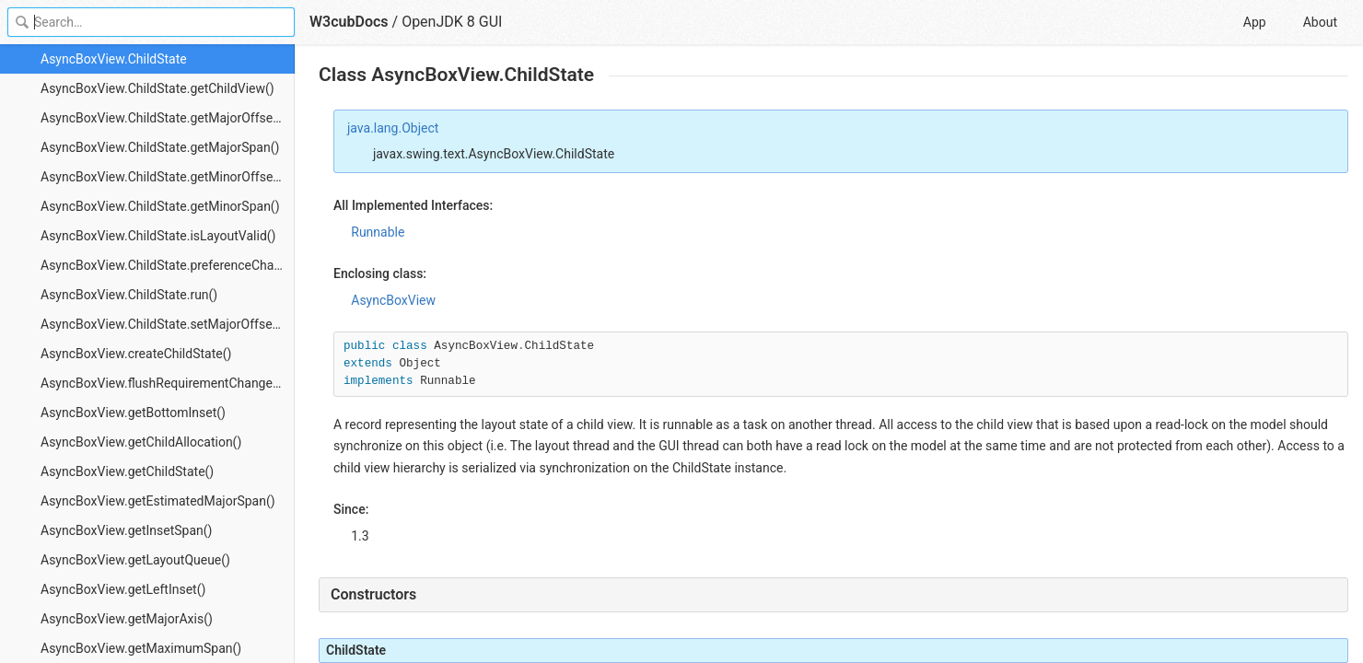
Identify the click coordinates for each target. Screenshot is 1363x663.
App (1254, 22)
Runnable (377, 232)
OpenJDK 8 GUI (452, 21)
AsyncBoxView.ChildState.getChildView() (157, 88)
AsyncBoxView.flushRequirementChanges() (164, 383)
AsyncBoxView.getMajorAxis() (127, 618)
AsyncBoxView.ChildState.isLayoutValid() (158, 235)
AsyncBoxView (393, 300)
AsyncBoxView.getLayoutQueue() (135, 559)
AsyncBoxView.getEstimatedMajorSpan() (158, 501)
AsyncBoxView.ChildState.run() (129, 294)
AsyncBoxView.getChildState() (127, 471)
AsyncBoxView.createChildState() (136, 353)
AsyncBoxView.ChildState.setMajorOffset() (163, 324)
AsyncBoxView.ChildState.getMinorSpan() (160, 206)
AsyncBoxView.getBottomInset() (133, 412)
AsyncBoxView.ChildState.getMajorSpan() (160, 147)
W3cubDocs (349, 21)
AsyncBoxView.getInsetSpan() (126, 530)
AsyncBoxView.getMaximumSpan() (141, 648)
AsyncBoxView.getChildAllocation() (141, 442)
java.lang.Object (392, 128)
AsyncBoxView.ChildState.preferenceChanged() (168, 265)
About (1320, 22)
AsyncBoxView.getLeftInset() (123, 589)
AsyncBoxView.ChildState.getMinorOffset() (163, 176)
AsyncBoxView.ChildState (114, 59)
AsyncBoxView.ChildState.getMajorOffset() (163, 117)
